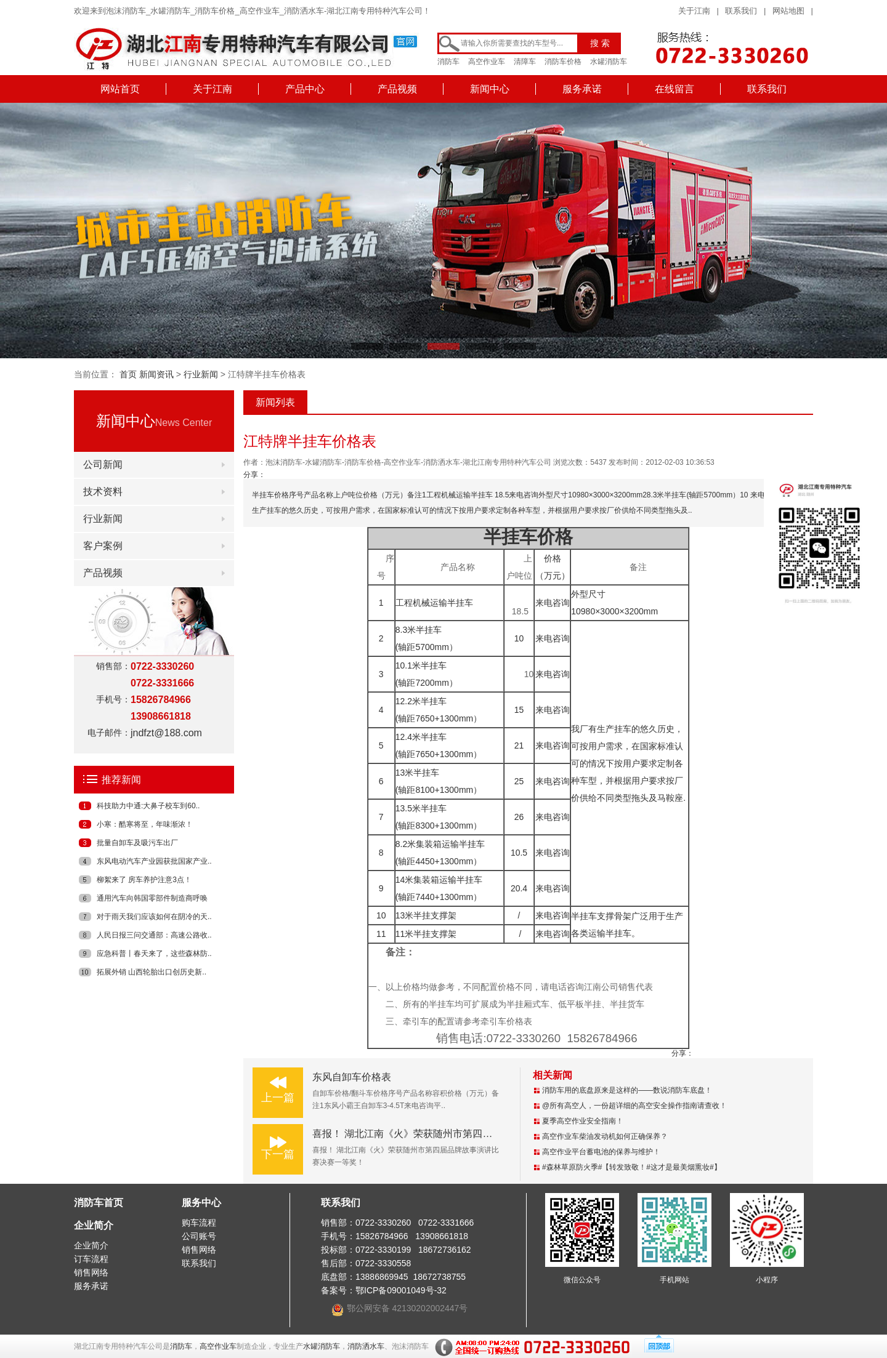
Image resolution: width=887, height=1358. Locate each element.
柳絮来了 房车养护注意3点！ (144, 879)
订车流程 (91, 1259)
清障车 (525, 61)
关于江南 (694, 10)
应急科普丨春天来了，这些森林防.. (154, 953)
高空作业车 (486, 61)
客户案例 (103, 545)
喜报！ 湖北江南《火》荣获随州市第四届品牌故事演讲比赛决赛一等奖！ (471, 1133)
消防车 (448, 61)
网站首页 (120, 89)
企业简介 (93, 1225)
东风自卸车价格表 (351, 1077)
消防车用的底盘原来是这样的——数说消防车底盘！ (627, 1090)
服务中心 (201, 1202)
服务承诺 (582, 89)
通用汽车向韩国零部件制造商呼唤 (152, 898)
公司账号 (199, 1236)
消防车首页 (98, 1202)
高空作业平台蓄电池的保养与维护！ (601, 1151)
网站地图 (788, 10)
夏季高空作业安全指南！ (582, 1121)
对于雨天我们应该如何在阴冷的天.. (154, 916)
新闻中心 (489, 89)
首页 (128, 374)
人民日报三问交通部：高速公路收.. (154, 935)
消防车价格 (563, 61)
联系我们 (741, 10)
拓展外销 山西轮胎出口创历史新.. (151, 972)
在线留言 (674, 89)
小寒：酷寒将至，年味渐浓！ (145, 824)
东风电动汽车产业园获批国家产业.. (154, 861)
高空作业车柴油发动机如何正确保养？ (605, 1136)
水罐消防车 (608, 61)
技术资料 (103, 491)
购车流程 (199, 1222)
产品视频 (397, 89)
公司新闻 (103, 464)
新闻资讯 (156, 374)
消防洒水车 (365, 1346)
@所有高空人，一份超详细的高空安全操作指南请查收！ (634, 1105)
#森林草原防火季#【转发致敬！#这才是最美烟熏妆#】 (631, 1167)
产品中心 (305, 89)
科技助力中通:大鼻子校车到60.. (148, 806)
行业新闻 (201, 374)
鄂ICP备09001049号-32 (401, 1290)
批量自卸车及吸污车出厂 (137, 842)
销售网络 (91, 1272)
